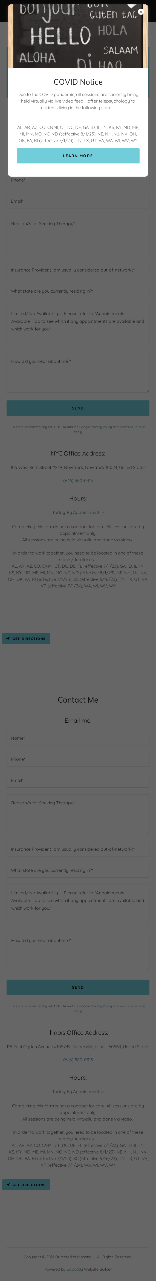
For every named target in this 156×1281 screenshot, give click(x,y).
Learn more (78, 155)
